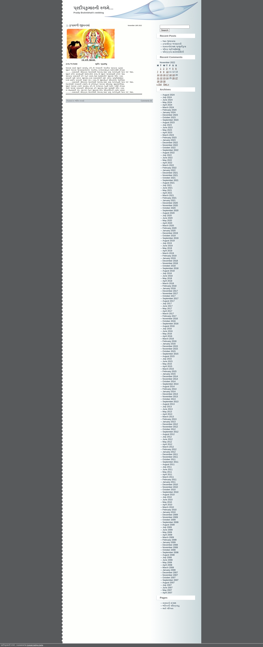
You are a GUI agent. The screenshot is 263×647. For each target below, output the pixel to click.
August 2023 (169, 122)
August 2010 (169, 494)
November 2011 (170, 457)
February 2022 (169, 167)
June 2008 (168, 560)
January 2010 (169, 512)
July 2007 (167, 585)
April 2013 (167, 414)
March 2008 (168, 567)
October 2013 (169, 399)
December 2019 (170, 233)
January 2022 (169, 170)
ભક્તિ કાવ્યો (79, 107)
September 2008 (170, 552)
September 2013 (170, 401)
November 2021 (170, 175)
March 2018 (168, 283)
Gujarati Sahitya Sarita (35, 645)
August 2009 (169, 524)
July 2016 (167, 328)
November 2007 (170, 575)
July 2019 (167, 243)
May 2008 (167, 562)
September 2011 (170, 462)
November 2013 (170, 396)
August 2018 (169, 271)
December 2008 (170, 545)
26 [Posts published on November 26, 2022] (173, 78)
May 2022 (167, 160)
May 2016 (167, 333)
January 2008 (169, 570)
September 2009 (170, 522)
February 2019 (169, 255)
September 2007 (170, 580)
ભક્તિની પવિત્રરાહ (171, 605)
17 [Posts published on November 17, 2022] (167, 75)
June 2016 (168, 331)
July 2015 (167, 359)
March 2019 (168, 253)
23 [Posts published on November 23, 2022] (164, 78)
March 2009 (168, 537)
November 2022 (170, 145)
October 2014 (169, 381)
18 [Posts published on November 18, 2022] (170, 75)
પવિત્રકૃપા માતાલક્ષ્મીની (173, 52)
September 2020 (170, 210)
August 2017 (169, 301)
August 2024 (169, 95)
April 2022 (167, 162)
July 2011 (167, 467)
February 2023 (169, 137)
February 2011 (169, 479)
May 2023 (167, 130)
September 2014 (170, 384)
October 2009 (169, 519)
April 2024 (167, 105)
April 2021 (167, 193)
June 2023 (168, 127)
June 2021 (168, 188)
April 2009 (167, 535)
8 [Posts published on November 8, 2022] (160, 72)
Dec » (166, 84)
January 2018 (169, 288)
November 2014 (170, 379)
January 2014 (169, 391)
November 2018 (170, 263)
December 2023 (170, 115)
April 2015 (167, 366)
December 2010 (170, 484)
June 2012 (168, 439)
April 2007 (167, 592)
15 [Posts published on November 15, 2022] (161, 75)
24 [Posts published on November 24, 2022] (167, 78)
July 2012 (167, 436)
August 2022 (169, 152)
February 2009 (169, 540)
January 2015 (169, 374)
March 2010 (168, 507)
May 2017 (167, 308)
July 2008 (167, 557)
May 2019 (167, 248)
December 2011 (170, 454)
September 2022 (170, 150)
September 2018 (170, 268)
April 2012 (167, 444)
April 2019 (167, 250)
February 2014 (169, 389)
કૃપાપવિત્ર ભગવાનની (172, 44)
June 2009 (168, 529)
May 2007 (167, 590)
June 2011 (168, 469)
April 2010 (167, 504)
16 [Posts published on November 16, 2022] (164, 75)
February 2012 (169, 449)
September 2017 (170, 298)
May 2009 (167, 532)
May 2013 (167, 411)
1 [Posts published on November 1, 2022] (160, 68)
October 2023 (169, 117)
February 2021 (169, 198)
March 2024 (168, 107)
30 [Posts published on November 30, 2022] (164, 81)
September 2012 (170, 431)
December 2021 (170, 172)
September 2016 (170, 323)
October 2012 (169, 429)
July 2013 (167, 406)
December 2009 (170, 514)
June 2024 (168, 100)
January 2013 (169, 421)
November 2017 (170, 293)
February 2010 (169, 509)
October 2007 (169, 577)
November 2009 (170, 517)
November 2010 (170, 487)
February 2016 (169, 341)
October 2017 (169, 296)
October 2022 (169, 147)
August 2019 (169, 240)
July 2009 (167, 527)
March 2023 (168, 135)
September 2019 (170, 238)
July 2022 (167, 155)
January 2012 (169, 452)
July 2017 (167, 303)
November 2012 (170, 426)
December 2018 (170, 260)
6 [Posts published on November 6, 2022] (175, 68)
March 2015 (168, 369)
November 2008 (170, 547)
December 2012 (170, 424)
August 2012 (169, 434)
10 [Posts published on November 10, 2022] (167, 72)
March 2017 (168, 313)
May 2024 (167, 102)
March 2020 (168, 225)
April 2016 (167, 336)
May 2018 (167, 278)
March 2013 (168, 416)
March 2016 (168, 338)
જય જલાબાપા (169, 41)
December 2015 (170, 346)
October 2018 (169, 265)
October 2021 (169, 178)
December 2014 (170, 376)
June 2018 (168, 276)
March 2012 (168, 447)
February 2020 (169, 228)
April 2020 (167, 223)
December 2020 (170, 203)
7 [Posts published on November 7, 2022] (157, 72)
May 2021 (167, 190)
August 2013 (169, 404)
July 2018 (167, 273)
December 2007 (170, 572)
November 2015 (170, 348)
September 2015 (170, 353)
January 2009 (169, 542)
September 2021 (170, 180)
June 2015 (168, 361)
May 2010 (167, 502)
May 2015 (167, 364)
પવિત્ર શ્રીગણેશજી (171, 49)
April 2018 (167, 281)
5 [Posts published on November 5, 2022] (172, 68)
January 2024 (169, 112)
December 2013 (170, 394)
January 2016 (169, 343)
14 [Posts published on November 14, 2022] (158, 75)
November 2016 (170, 318)
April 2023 (167, 132)
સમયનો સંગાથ (169, 603)
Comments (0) (146, 107)
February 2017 (169, 316)
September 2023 (170, 120)
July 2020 (167, 215)
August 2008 (169, 555)
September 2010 (170, 492)
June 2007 (168, 587)
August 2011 (169, 464)
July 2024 (167, 97)
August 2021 (169, 183)
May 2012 (167, 441)
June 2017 (168, 306)
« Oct (159, 84)
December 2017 (170, 291)
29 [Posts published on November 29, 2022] (161, 81)
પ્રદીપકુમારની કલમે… (93, 8)
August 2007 (169, 582)
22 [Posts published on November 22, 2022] (161, 78)
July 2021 (167, 185)
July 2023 (167, 125)
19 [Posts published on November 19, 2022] (173, 75)
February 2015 (169, 371)
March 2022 (168, 165)
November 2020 (170, 205)
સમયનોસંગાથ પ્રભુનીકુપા (174, 46)
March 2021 (168, 195)
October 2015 (169, 351)
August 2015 (169, 356)
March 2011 (168, 477)
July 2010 (167, 497)
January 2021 (169, 200)
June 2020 (168, 218)
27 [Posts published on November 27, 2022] (176, 78)
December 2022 (170, 142)
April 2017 (167, 311)
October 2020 (169, 208)
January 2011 (169, 482)
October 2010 (169, 489)
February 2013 (169, 419)
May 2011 (167, 472)
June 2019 (168, 245)
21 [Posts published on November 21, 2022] (158, 78)
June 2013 (168, 409)
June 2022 (168, 157)
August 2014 (169, 386)
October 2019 (169, 235)
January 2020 (169, 230)
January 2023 (169, 140)
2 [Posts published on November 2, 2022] (163, 68)
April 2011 (167, 474)
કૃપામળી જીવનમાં (79, 25)
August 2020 (169, 213)
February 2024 (169, 110)
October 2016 (169, 321)
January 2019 (169, 258)
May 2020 (167, 220)
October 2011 (169, 459)
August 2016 (169, 326)
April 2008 (167, 565)
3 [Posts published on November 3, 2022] (166, 68)
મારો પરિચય (168, 608)
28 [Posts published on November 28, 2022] (158, 81)
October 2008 (169, 550)
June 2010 (168, 499)
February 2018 (169, 286)
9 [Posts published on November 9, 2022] (163, 72)
